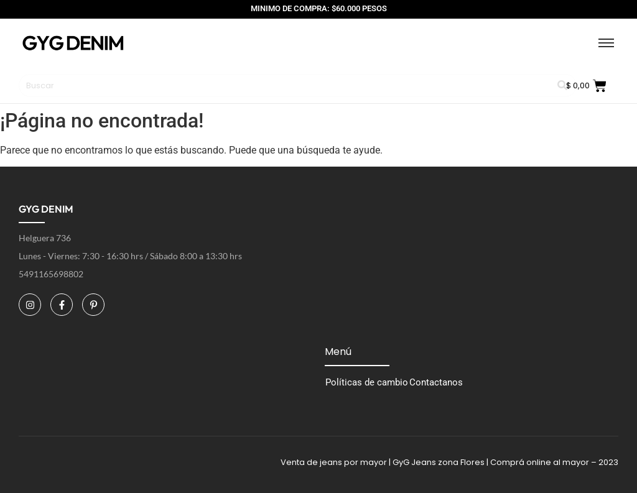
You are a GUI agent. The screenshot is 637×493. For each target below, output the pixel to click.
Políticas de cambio (366, 382)
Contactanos (436, 382)
